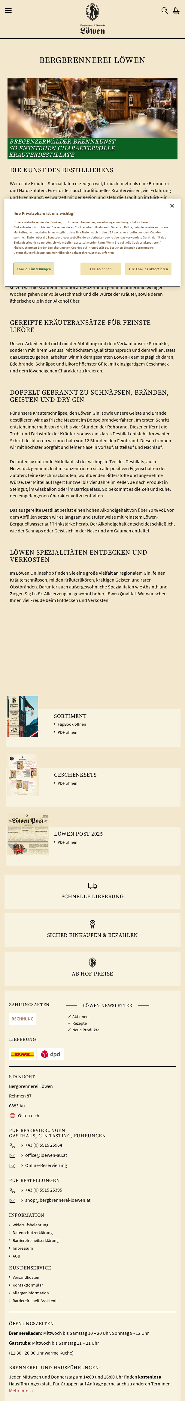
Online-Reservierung (46, 1165)
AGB (16, 1256)
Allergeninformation (31, 1293)
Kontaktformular (28, 1285)
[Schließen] (172, 205)
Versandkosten (26, 1277)
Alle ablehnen (100, 269)
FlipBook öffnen (72, 724)
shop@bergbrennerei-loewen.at (57, 1200)
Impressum (23, 1248)
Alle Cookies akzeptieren (148, 269)
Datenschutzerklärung (33, 1232)
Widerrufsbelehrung (30, 1225)
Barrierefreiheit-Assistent (35, 1300)
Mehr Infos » (21, 1391)
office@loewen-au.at (46, 1155)
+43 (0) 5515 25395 (43, 1190)
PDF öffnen (67, 732)
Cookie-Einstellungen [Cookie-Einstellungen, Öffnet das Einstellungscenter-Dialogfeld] (34, 269)
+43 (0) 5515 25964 (43, 1145)
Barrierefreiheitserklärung (36, 1240)
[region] (92, 243)
